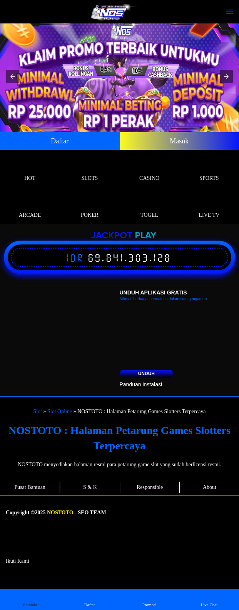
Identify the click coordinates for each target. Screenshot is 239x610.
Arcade (30, 206)
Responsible (150, 487)
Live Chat (209, 599)
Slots (89, 169)
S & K (90, 487)
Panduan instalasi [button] (141, 384)
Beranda (30, 599)
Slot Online (59, 411)
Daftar (60, 141)
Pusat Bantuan (29, 487)
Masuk (179, 141)
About (209, 487)
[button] (12, 76)
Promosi (149, 599)
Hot (30, 169)
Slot (37, 411)
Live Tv (209, 206)
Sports (209, 169)
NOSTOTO (60, 512)
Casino (149, 169)
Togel (149, 206)
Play (145, 236)
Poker (89, 206)
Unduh (146, 373)
